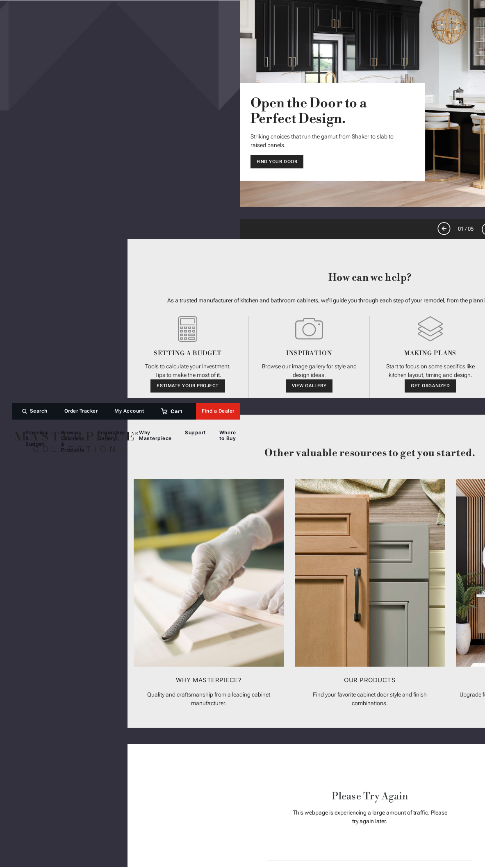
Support (195, 432)
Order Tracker (81, 411)
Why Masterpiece (155, 435)
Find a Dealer (218, 411)
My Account (129, 411)
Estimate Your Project (188, 385)
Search (39, 411)
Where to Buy (227, 435)
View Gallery (309, 385)
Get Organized (430, 385)
